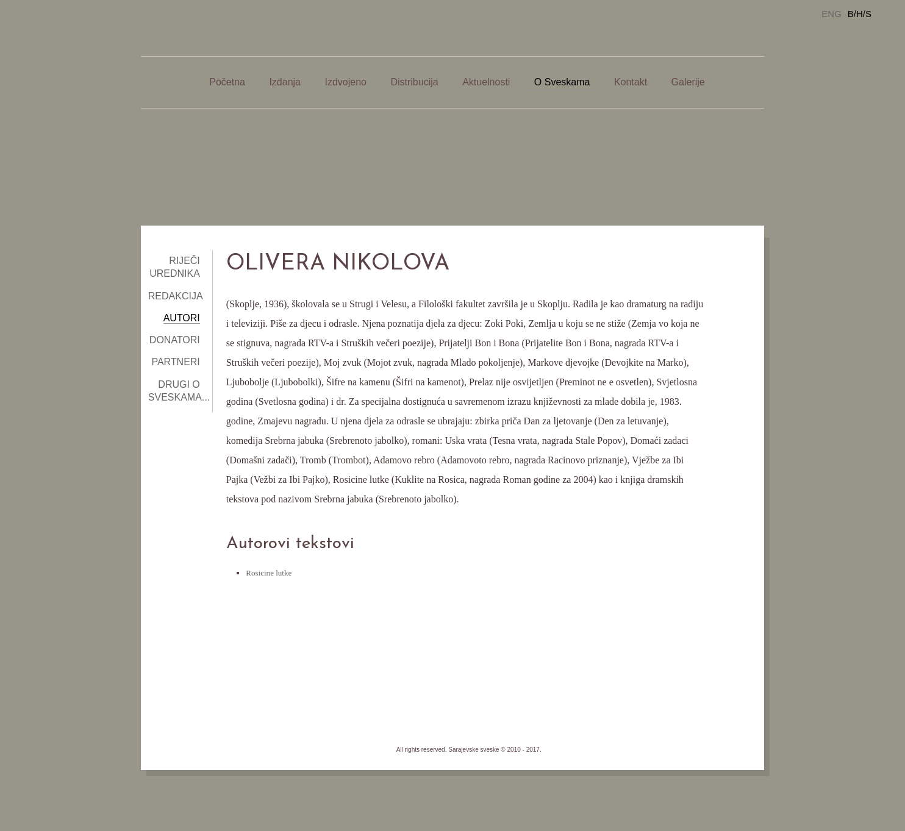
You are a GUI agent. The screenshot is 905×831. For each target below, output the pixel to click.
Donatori (174, 340)
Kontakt (630, 82)
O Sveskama (562, 82)
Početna (227, 82)
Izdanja (285, 82)
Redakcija (175, 296)
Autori (181, 318)
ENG (831, 14)
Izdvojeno (345, 82)
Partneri (175, 362)
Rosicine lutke (269, 572)
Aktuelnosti (486, 82)
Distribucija (414, 82)
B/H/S (859, 14)
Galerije (688, 82)
